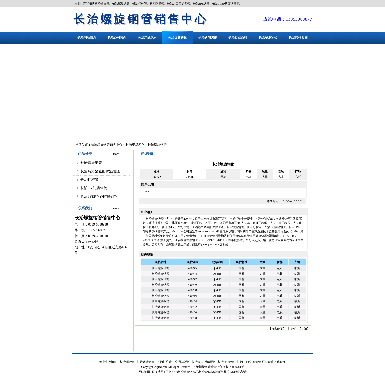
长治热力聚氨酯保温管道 (100, 171)
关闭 (304, 329)
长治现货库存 (135, 144)
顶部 (292, 329)
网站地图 (144, 371)
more (116, 154)
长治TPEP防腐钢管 (211, 371)
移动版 (239, 367)
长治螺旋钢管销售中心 (140, 19)
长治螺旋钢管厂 (188, 371)
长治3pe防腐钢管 (93, 188)
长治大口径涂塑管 (235, 371)
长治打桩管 (89, 180)
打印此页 (277, 329)
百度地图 (157, 371)
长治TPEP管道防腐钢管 (99, 196)
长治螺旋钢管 (157, 144)
